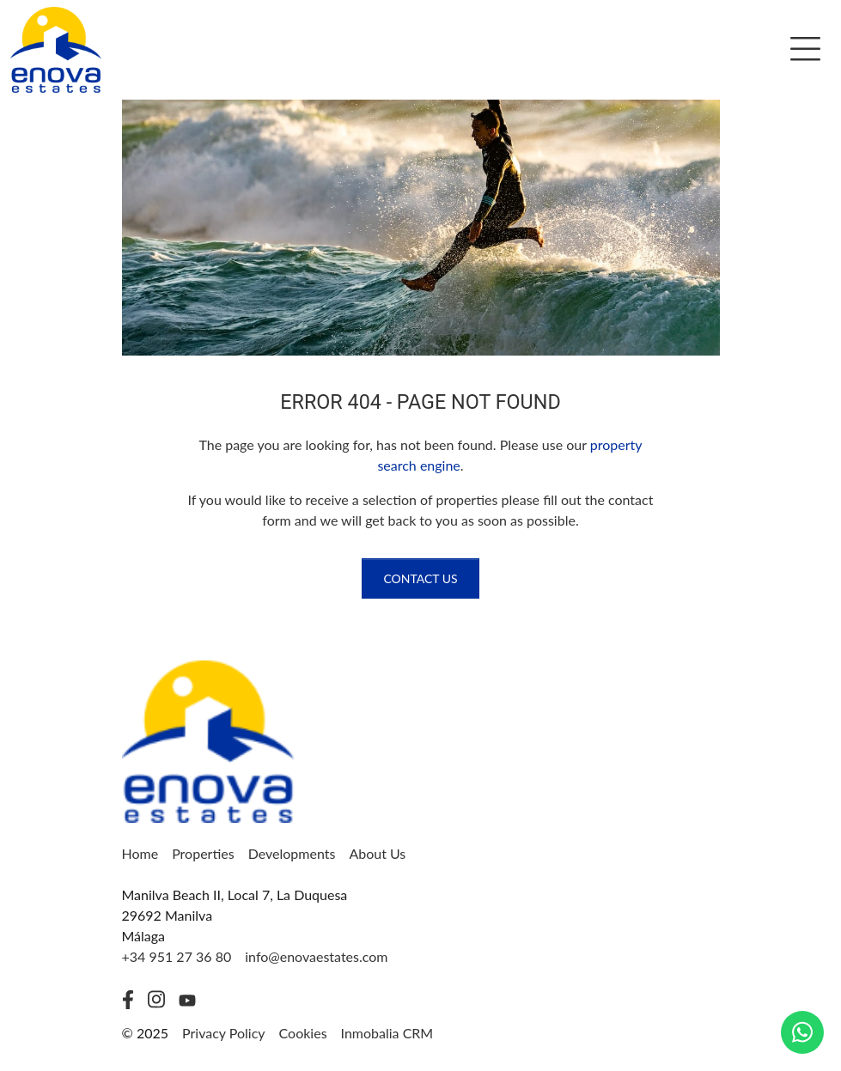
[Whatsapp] (802, 1032)
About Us (377, 853)
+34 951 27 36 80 (177, 956)
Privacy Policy (223, 1033)
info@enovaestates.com (316, 956)
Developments (292, 853)
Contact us (420, 578)
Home (140, 853)
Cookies (303, 1033)
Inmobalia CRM (387, 1033)
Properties (203, 853)
